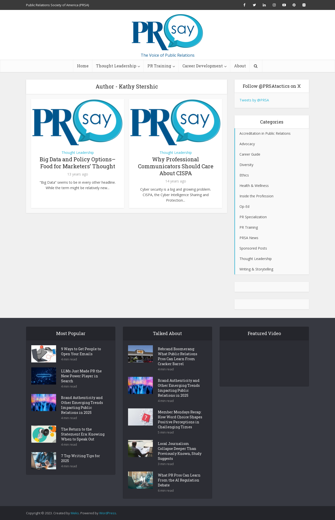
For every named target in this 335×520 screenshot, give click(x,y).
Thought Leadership (116, 65)
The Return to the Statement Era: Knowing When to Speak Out (82, 442)
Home (83, 65)
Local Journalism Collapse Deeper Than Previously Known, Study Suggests (179, 460)
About (240, 65)
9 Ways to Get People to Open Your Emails (81, 360)
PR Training (159, 65)
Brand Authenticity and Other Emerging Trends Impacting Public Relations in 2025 (82, 414)
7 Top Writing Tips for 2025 (80, 467)
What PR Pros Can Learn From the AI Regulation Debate (179, 488)
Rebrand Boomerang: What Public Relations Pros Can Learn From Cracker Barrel (177, 365)
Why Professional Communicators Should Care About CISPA (175, 166)
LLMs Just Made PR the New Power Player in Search (81, 384)
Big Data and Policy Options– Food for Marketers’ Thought (78, 163)
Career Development (202, 65)
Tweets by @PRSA (254, 100)
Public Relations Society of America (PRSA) (57, 5)
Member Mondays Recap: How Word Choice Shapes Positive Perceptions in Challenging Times (180, 428)
